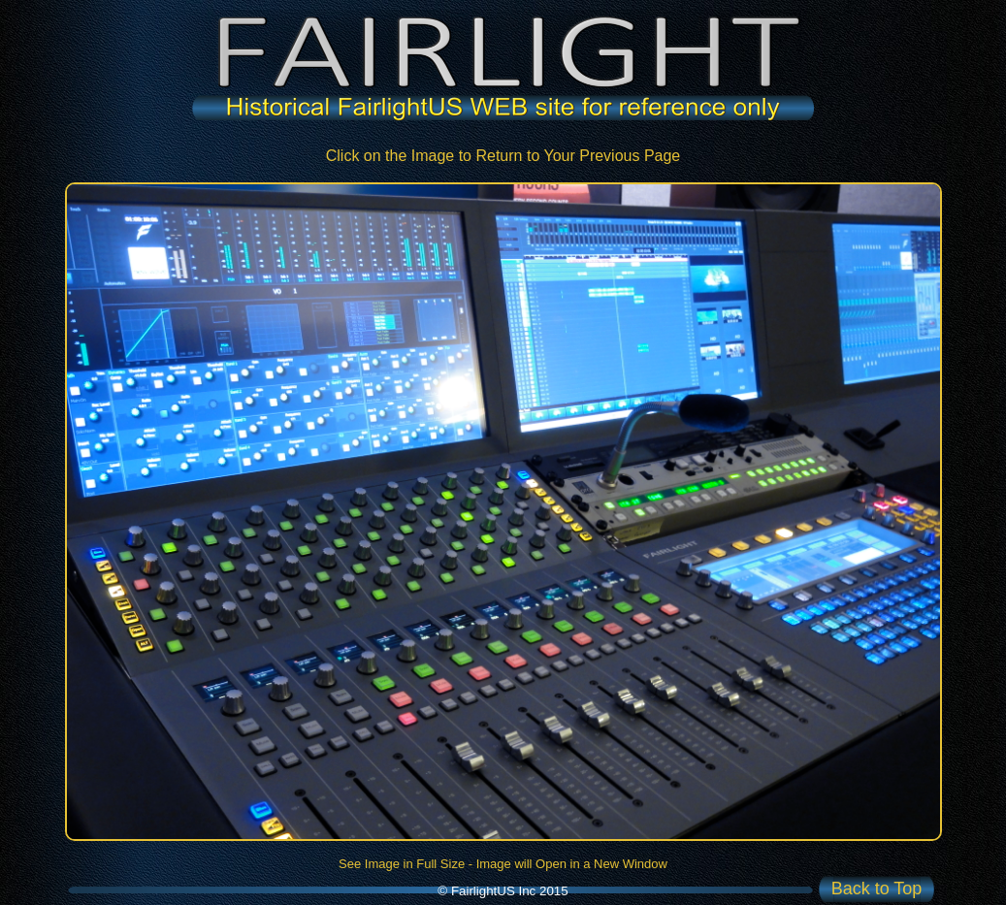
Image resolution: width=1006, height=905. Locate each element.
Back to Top (877, 888)
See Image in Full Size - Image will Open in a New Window (503, 864)
